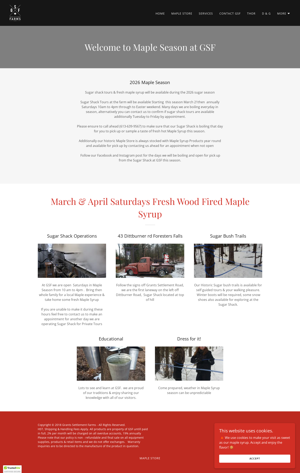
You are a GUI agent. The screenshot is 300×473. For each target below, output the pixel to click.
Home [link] (160, 13)
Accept (254, 458)
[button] (283, 13)
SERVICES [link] (206, 13)
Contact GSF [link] (230, 13)
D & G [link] (266, 13)
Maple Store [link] (181, 13)
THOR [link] (251, 13)
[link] (15, 12)
